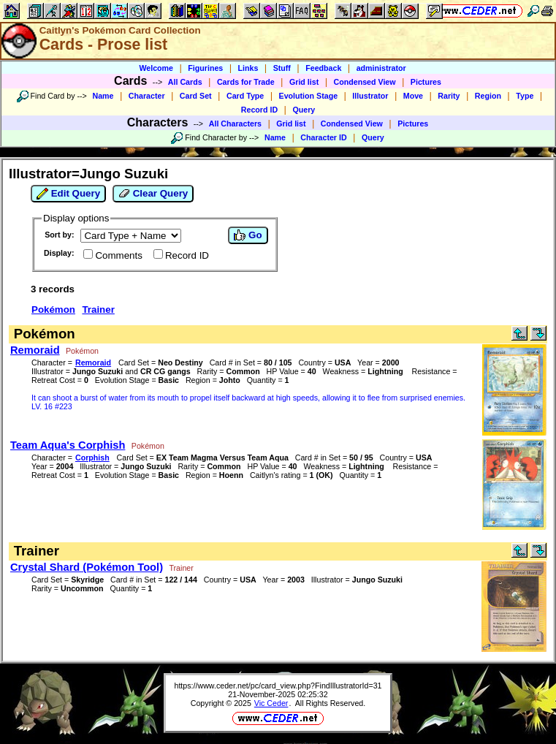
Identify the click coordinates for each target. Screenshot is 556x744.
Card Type (245, 95)
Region (488, 95)
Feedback (323, 68)
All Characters (235, 123)
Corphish (92, 457)
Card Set (196, 95)
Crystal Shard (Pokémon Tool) (86, 567)
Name (102, 95)
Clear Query (153, 194)
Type (524, 95)
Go (248, 235)
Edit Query (68, 194)
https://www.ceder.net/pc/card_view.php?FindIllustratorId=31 (277, 685)
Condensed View (365, 81)
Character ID (323, 137)
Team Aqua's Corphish (67, 445)
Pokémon (53, 309)
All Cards (185, 81)
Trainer (98, 309)
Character (147, 95)
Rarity (449, 95)
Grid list (304, 81)
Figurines (205, 68)
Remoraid (35, 350)
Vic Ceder (271, 703)
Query (303, 109)
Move (413, 95)
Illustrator (370, 95)
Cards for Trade (246, 81)
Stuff (282, 68)
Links (248, 68)
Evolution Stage (308, 95)
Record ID (259, 109)
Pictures (426, 81)
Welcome (156, 68)
